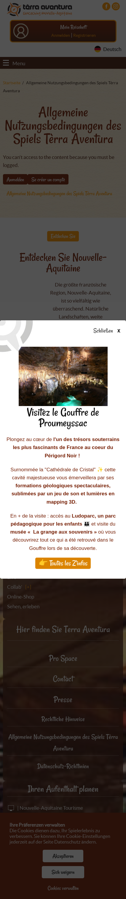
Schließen (112, 331)
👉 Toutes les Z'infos (63, 563)
